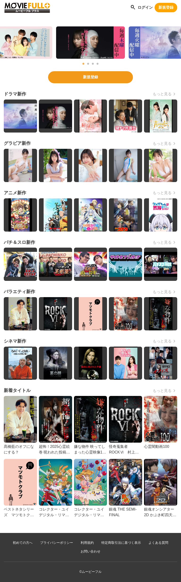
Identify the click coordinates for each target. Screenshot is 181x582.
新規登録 (165, 7)
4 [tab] (97, 64)
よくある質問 (158, 543)
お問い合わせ (90, 551)
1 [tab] (83, 64)
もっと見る (162, 94)
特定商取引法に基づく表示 (121, 543)
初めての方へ (23, 543)
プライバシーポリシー (56, 543)
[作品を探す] (133, 8)
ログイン (145, 7)
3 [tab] (92, 64)
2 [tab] (88, 64)
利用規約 (87, 543)
